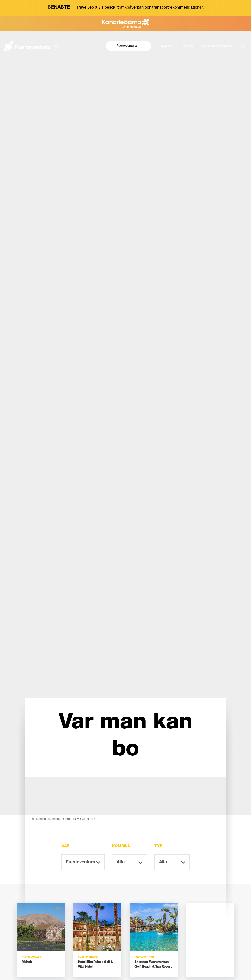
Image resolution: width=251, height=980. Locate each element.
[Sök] (70, 46)
